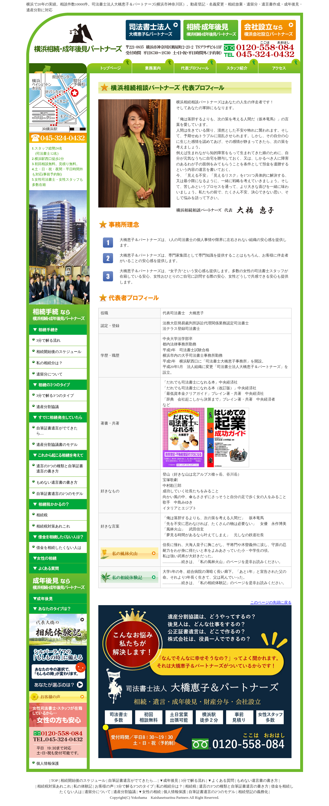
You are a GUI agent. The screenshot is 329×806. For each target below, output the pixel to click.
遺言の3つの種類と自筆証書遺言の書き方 (59, 468)
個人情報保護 (47, 763)
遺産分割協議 (47, 407)
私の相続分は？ (49, 363)
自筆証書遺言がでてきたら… (57, 430)
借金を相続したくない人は (58, 547)
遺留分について (49, 374)
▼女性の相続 (149, 792)
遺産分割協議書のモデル (57, 444)
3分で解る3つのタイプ (55, 395)
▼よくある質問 (221, 780)
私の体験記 (83, 786)
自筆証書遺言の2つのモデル (59, 493)
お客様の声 (104, 786)
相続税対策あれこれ (53, 526)
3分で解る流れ (48, 340)
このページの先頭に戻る (271, 602)
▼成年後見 (168, 780)
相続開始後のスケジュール (58, 351)
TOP (54, 780)
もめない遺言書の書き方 (57, 482)
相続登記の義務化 (253, 792)
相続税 (42, 515)
